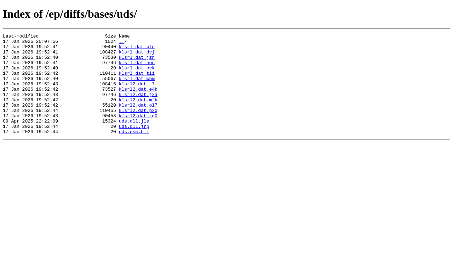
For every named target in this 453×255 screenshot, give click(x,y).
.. (122, 43)
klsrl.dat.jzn (137, 62)
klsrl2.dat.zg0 (138, 132)
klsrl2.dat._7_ (138, 94)
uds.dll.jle (134, 139)
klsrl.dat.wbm (137, 88)
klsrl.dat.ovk (137, 75)
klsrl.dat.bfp (137, 49)
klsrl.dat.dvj (137, 56)
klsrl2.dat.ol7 (138, 120)
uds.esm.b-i (134, 151)
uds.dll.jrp (134, 145)
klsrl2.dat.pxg (138, 126)
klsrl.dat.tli (137, 81)
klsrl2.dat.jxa (138, 107)
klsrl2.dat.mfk (138, 113)
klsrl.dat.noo (137, 69)
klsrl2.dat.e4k (138, 100)
